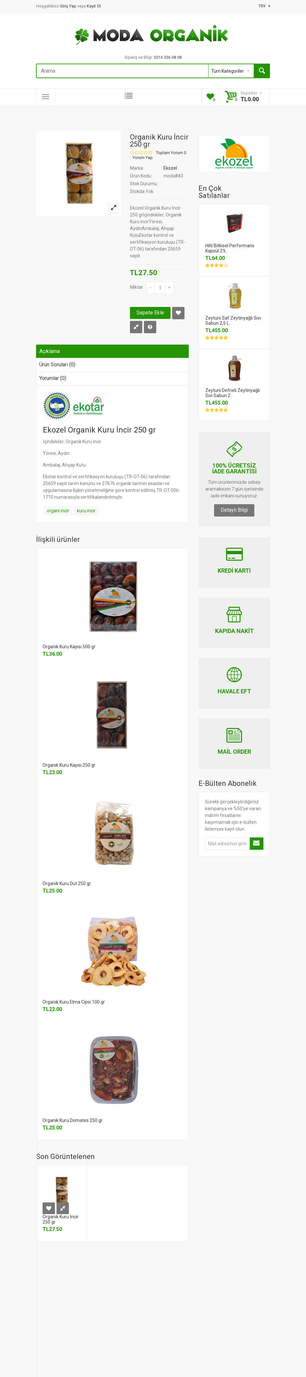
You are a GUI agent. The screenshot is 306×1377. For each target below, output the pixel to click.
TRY (264, 6)
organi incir (58, 510)
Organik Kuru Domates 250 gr (73, 1120)
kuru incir (86, 510)
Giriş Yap (68, 6)
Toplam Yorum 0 (171, 153)
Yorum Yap (143, 158)
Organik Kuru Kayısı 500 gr (69, 646)
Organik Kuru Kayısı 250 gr (69, 765)
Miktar (136, 287)
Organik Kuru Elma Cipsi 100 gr (74, 1002)
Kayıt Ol (94, 6)
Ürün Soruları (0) (57, 364)
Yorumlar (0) (52, 378)
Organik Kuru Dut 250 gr (67, 883)
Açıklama (49, 351)
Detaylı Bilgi (234, 510)
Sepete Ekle (150, 313)
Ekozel (170, 168)
